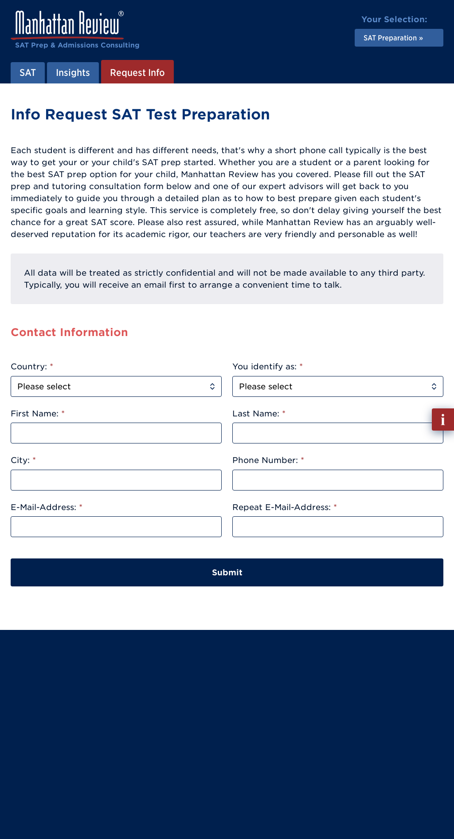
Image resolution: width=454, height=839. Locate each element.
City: (23, 460)
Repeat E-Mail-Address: (284, 507)
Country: (32, 366)
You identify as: (267, 366)
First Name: (38, 413)
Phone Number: (268, 460)
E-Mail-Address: (46, 507)
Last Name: (259, 413)
